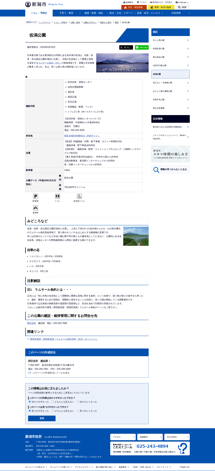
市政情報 (176, 13)
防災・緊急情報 (135, 7)
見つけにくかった (88, 411)
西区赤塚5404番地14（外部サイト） (82, 136)
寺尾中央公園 (158, 99)
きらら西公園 (158, 40)
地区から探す (106, 22)
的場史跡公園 (158, 48)
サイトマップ (162, 467)
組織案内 (129, 2)
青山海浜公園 (158, 57)
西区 (117, 22)
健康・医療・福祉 (93, 13)
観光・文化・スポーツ (121, 13)
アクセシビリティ (82, 467)
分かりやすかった (40, 402)
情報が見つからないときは (173, 169)
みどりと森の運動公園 (162, 91)
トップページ (44, 22)
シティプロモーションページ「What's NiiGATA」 (169, 137)
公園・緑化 (75, 22)
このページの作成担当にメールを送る (51, 373)
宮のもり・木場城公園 (162, 83)
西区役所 (31, 323)
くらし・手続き (39, 13)
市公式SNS (172, 437)
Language (182, 2)
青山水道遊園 (158, 108)
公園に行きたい (90, 22)
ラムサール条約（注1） (49, 63)
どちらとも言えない (64, 402)
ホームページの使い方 (59, 467)
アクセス (142, 2)
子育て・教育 (66, 13)
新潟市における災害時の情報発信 (167, 127)
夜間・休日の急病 (163, 7)
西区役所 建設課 (38, 361)
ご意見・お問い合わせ (141, 467)
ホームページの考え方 (34, 467)
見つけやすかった (40, 411)
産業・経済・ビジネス (148, 13)
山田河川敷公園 (159, 65)
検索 (184, 7)
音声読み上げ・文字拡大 (162, 2)
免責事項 (122, 467)
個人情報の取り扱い (104, 467)
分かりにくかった (88, 402)
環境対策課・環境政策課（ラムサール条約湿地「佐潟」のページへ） (64, 339)
